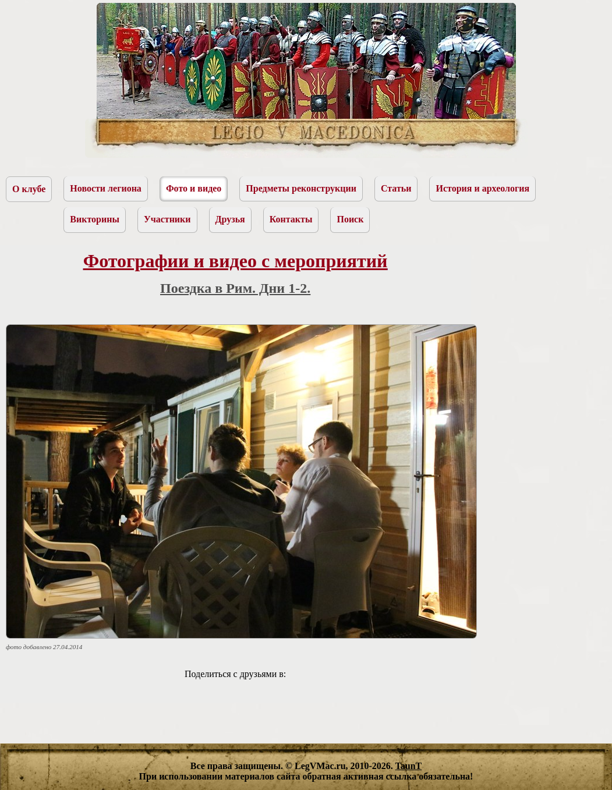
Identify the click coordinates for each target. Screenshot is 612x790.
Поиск (350, 219)
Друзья (230, 219)
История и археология (482, 188)
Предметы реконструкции (301, 188)
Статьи (396, 188)
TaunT (408, 766)
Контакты (291, 219)
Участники (167, 219)
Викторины (94, 219)
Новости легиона (105, 188)
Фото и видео (193, 188)
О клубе (28, 189)
